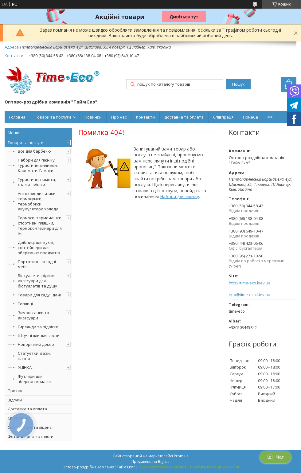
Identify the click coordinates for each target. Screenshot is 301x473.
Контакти (145, 117)
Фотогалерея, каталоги (30, 436)
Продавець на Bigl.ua (150, 461)
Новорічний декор (36, 344)
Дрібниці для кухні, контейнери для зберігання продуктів (39, 248)
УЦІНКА (25, 367)
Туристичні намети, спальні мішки (37, 182)
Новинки (93, 117)
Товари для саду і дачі (39, 295)
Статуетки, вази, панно (34, 355)
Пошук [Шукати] (238, 84)
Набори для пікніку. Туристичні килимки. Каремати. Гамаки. (38, 165)
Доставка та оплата (184, 117)
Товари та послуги (53, 117)
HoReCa (250, 117)
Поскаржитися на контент (162, 467)
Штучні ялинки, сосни (39, 335)
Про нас (119, 117)
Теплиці (25, 304)
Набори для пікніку (179, 196)
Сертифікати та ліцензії (30, 427)
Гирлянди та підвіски (38, 327)
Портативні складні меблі (37, 264)
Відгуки (15, 400)
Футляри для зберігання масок (35, 378)
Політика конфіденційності (214, 467)
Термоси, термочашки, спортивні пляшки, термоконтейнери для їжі (40, 225)
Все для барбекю (34, 151)
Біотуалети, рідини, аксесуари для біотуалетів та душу (37, 281)
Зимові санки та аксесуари (33, 315)
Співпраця (223, 117)
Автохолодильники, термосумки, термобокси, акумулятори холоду (38, 201)
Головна (17, 117)
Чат (275, 457)
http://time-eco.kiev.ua (250, 283)
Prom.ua (181, 456)
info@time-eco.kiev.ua (249, 294)
